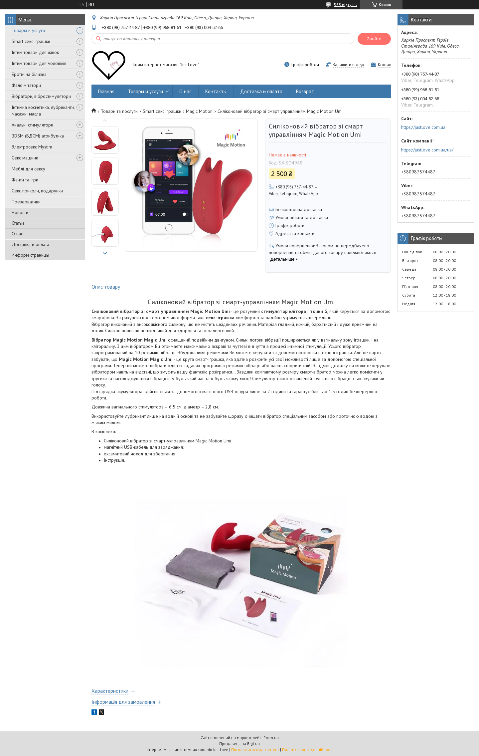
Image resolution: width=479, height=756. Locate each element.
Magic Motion (199, 111)
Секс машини (25, 158)
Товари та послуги (119, 111)
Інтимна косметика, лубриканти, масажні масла (43, 110)
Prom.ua (271, 737)
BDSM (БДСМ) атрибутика (38, 136)
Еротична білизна (29, 74)
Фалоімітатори (26, 85)
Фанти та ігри (25, 180)
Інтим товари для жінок (35, 52)
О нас (17, 234)
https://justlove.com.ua (423, 127)
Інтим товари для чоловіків (39, 63)
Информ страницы (30, 255)
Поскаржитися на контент (255, 749)
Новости (20, 212)
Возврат (305, 91)
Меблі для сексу (28, 169)
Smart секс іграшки (31, 41)
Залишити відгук (348, 65)
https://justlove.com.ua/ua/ (427, 150)
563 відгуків (345, 4)
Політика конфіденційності (307, 749)
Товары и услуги (28, 30)
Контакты (216, 91)
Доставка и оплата (30, 244)
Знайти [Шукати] (374, 38)
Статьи (18, 223)
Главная (106, 91)
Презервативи (26, 202)
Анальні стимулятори (32, 125)
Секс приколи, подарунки (37, 191)
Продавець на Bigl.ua (239, 743)
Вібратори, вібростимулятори (41, 96)
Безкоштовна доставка (298, 209)
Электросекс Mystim (32, 147)
